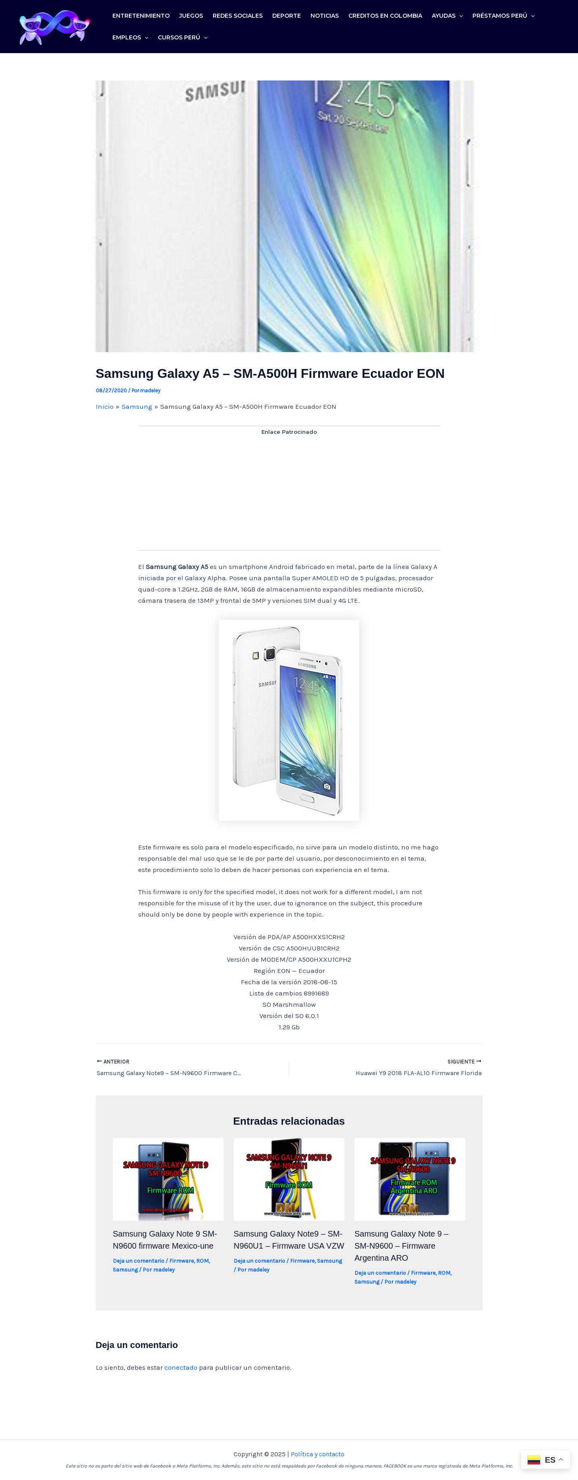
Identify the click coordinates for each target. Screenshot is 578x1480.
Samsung (125, 1269)
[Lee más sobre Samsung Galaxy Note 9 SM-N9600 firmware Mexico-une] (168, 1179)
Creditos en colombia (385, 15)
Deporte (286, 15)
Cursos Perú (182, 37)
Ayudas (447, 16)
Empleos (130, 37)
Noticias (325, 15)
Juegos (191, 15)
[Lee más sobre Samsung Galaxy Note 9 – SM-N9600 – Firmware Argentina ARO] (409, 1179)
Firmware (181, 1260)
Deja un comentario (138, 1260)
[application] (459, 16)
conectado (180, 1367)
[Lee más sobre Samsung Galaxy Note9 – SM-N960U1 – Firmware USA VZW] (289, 1179)
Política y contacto (317, 1454)
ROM (202, 1260)
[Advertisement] (289, 493)
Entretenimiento (141, 15)
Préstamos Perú (503, 16)
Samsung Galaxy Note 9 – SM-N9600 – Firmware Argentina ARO (401, 1245)
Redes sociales (238, 15)
